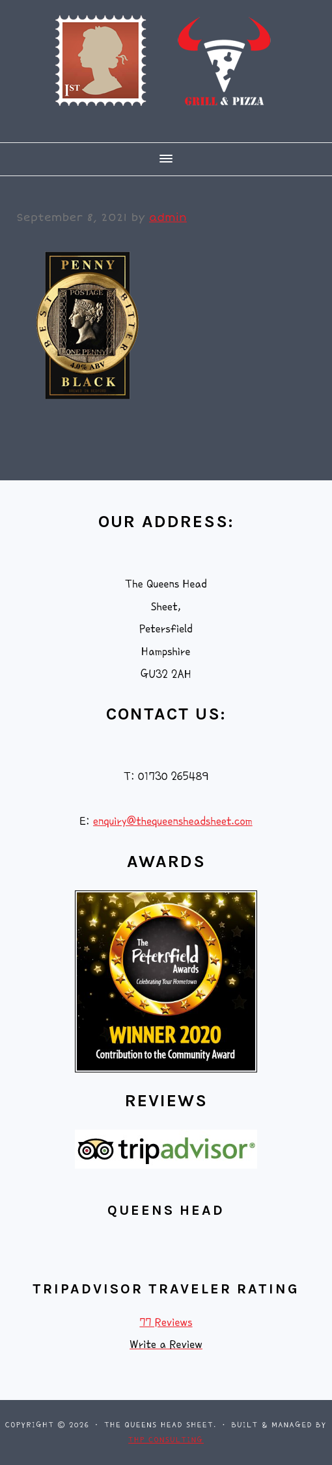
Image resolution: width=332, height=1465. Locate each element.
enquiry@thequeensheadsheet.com (173, 821)
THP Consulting (166, 1440)
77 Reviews (165, 1322)
